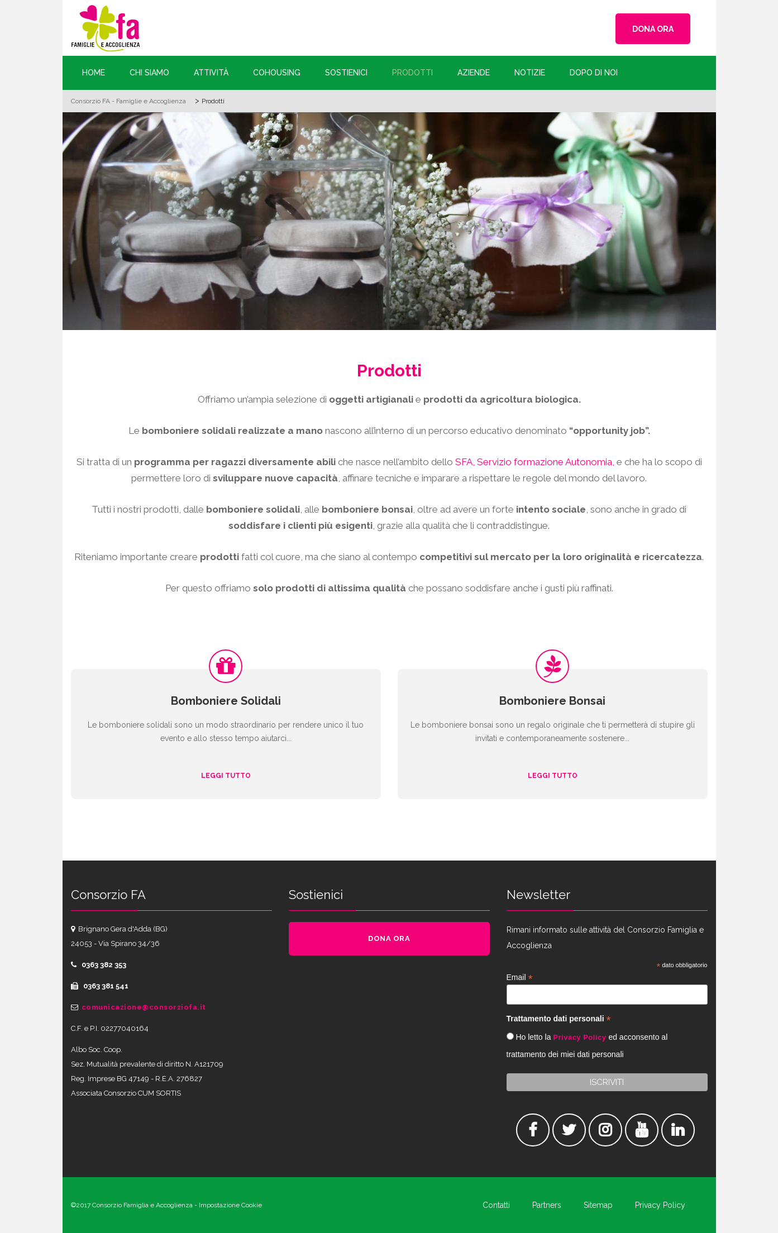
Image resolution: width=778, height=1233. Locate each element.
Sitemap (598, 1205)
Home (93, 72)
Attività (211, 72)
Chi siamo (149, 72)
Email (520, 977)
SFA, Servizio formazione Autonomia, (534, 461)
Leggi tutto (226, 776)
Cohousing (276, 72)
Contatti (496, 1205)
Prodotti (412, 72)
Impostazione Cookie (230, 1205)
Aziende (473, 72)
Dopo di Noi (594, 72)
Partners (546, 1205)
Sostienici (346, 72)
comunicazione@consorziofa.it (144, 1007)
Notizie (529, 72)
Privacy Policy (579, 1037)
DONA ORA (653, 29)
